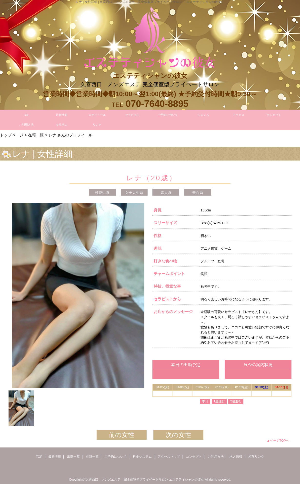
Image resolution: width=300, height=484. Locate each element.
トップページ (11, 135)
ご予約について (115, 456)
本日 (205, 401)
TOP (26, 115)
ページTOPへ (279, 440)
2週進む (235, 401)
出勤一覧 (73, 456)
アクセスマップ (169, 456)
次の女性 (178, 434)
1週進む (219, 401)
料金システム (142, 456)
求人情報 (236, 456)
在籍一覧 (36, 135)
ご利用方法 (216, 456)
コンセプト (194, 456)
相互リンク (256, 456)
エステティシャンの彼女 (186, 479)
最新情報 (54, 456)
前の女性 (121, 434)
